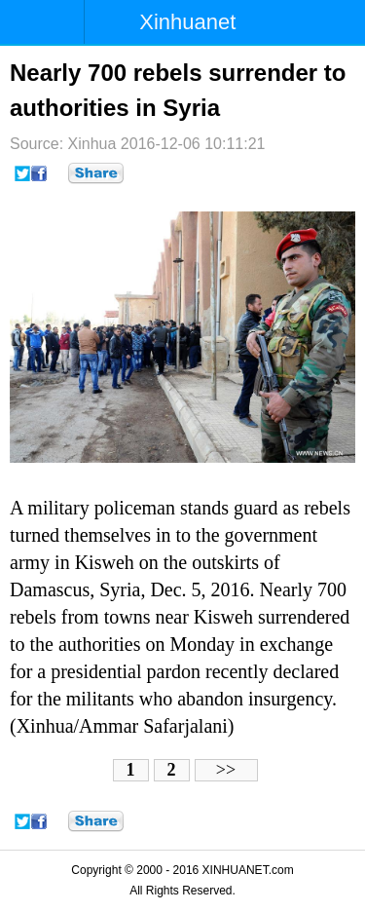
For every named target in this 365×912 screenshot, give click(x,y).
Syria (119, 589)
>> (226, 769)
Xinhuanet (187, 22)
